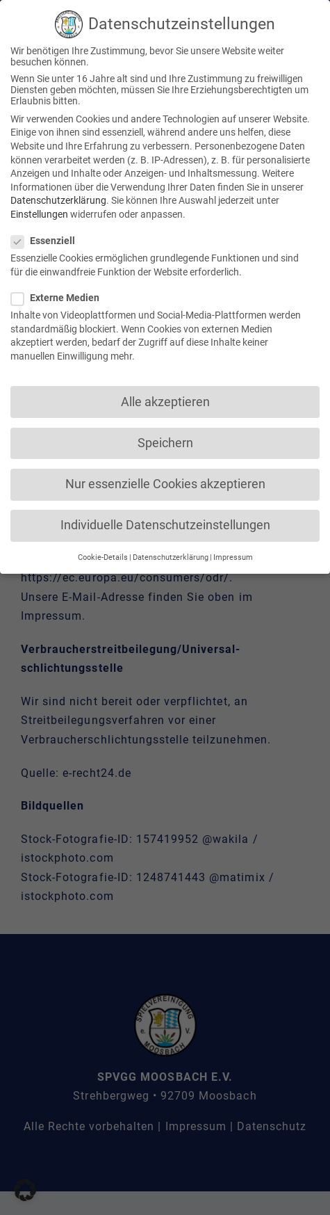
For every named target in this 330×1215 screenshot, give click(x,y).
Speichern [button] (165, 440)
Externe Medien (60, 295)
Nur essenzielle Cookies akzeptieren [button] (165, 482)
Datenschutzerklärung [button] (170, 555)
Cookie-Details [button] (103, 555)
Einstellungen (39, 212)
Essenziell (48, 238)
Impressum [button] (233, 555)
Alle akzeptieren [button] (165, 399)
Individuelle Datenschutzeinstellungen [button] (165, 523)
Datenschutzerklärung (58, 198)
